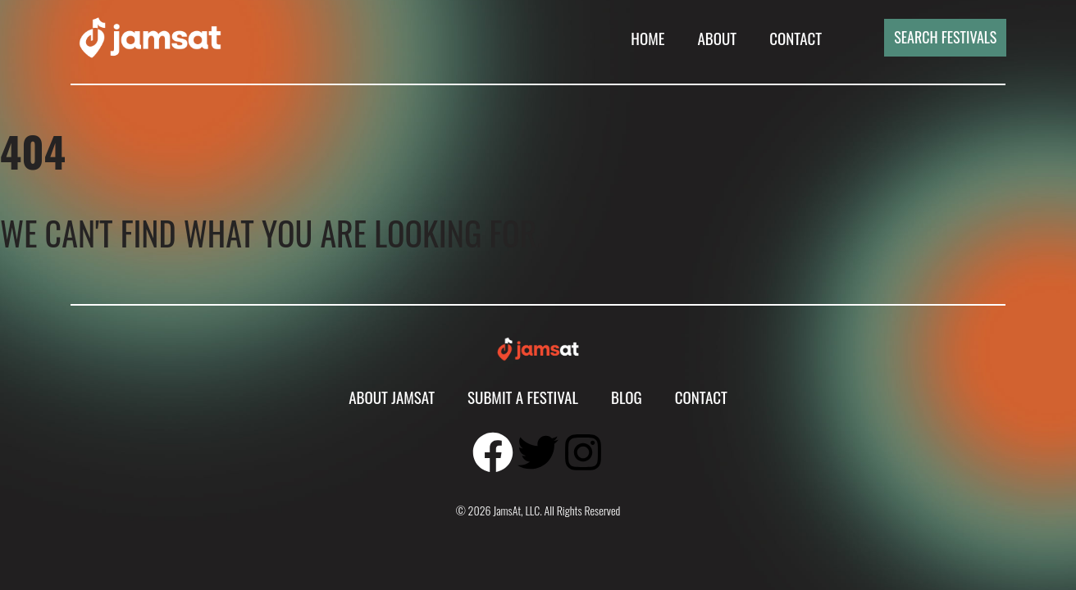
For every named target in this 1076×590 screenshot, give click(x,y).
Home (647, 37)
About (716, 37)
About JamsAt (392, 396)
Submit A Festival (522, 396)
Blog (626, 396)
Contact (795, 37)
